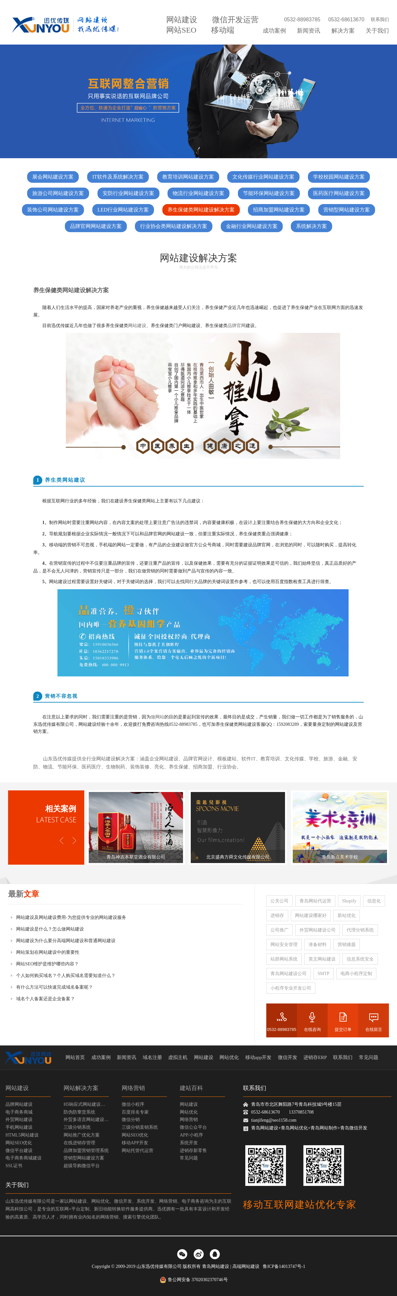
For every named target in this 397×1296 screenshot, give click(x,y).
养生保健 (178, 766)
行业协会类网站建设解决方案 (173, 226)
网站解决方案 (81, 1088)
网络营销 (133, 1088)
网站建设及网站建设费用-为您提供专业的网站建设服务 (71, 917)
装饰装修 (139, 766)
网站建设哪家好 (311, 915)
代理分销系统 (360, 930)
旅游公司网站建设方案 (58, 193)
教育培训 (270, 758)
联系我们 (380, 19)
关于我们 (377, 30)
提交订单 (343, 1029)
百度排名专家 (135, 1112)
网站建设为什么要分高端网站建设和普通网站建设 (66, 940)
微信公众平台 (193, 1127)
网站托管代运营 (137, 1150)
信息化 (374, 901)
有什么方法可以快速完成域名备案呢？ (54, 987)
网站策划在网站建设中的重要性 (47, 952)
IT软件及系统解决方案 (118, 177)
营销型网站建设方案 (346, 209)
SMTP (324, 973)
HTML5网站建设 (22, 1135)
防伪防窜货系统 (79, 1112)
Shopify (349, 901)
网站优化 (229, 1057)
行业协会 (227, 766)
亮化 (159, 766)
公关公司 (279, 901)
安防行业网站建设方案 (128, 193)
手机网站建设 (19, 1127)
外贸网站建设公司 (318, 930)
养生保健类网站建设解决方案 (201, 209)
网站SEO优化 (18, 1142)
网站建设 (181, 19)
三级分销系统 (77, 1127)
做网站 (157, 717)
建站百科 (191, 1088)
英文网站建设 (322, 959)
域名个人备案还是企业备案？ (45, 998)
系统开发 (189, 1142)
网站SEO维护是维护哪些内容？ (47, 964)
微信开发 (287, 1057)
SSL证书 (13, 1165)
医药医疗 (91, 766)
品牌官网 (237, 325)
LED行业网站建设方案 (123, 209)
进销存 (277, 915)
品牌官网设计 (197, 758)
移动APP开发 (135, 1142)
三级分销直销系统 (140, 1127)
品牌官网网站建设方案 (96, 226)
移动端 (222, 30)
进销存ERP (315, 1057)
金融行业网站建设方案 (252, 226)
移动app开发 (258, 1057)
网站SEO (181, 30)
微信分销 (131, 1119)
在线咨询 (312, 1029)
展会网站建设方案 (53, 177)
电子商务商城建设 (23, 1158)
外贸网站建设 (19, 1119)
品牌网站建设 (19, 1104)
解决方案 (343, 30)
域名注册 (152, 1057)
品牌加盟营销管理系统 (86, 1150)
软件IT (248, 758)
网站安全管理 (284, 944)
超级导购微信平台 (82, 1165)
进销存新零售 (193, 1150)
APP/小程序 (191, 1135)
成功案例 (274, 30)
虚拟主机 (178, 1057)
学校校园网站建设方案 (339, 177)
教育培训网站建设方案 (188, 177)
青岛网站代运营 (315, 901)
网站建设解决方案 (85, 290)
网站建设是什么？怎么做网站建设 (50, 929)
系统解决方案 (311, 226)
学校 (314, 758)
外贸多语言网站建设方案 (86, 1119)
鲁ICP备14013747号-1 (284, 1266)
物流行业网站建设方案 (198, 193)
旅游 (328, 758)
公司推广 (279, 930)
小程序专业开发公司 (290, 988)
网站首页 (75, 1057)
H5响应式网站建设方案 (86, 1104)
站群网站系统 (284, 959)
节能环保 (67, 766)
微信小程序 (133, 1104)
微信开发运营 (235, 19)
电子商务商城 (19, 1112)
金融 (343, 758)
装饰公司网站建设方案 (53, 209)
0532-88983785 (281, 1029)
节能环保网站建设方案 (269, 193)
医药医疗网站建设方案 (339, 193)
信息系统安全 (360, 959)
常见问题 (368, 1057)
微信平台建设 (19, 1150)
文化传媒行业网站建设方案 (263, 177)
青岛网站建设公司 (288, 973)
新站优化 (347, 915)
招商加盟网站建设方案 (279, 209)
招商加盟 (202, 766)
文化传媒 (294, 758)
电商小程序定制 (356, 973)
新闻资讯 (308, 30)
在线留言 (373, 1029)
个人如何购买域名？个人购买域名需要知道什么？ (66, 975)
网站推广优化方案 (82, 1135)
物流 (48, 766)
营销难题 (347, 944)
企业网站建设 (163, 758)
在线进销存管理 (79, 1142)
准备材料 (318, 944)
